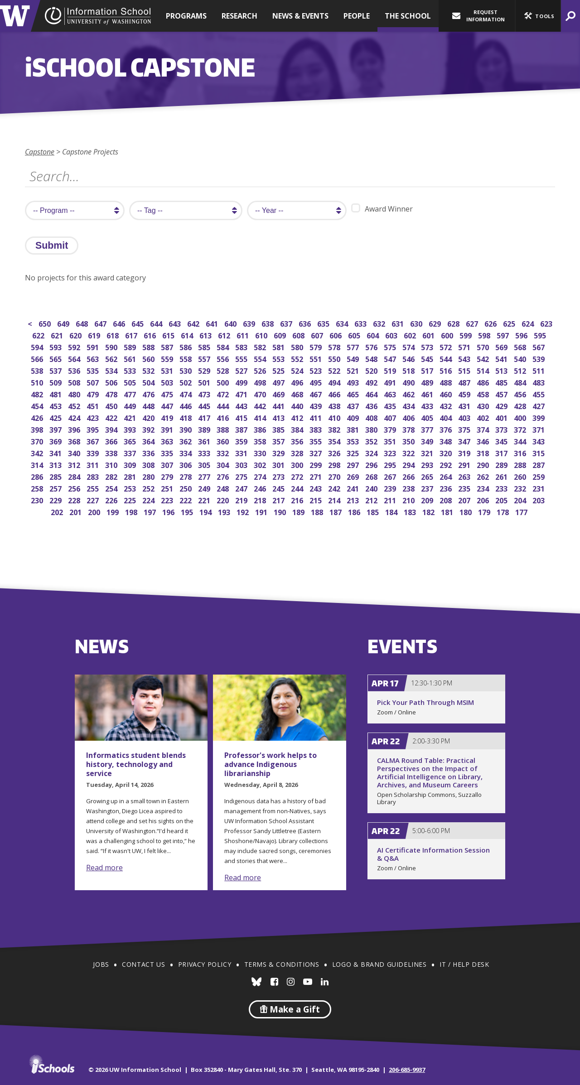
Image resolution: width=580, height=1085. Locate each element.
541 (502, 358)
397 (56, 429)
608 (299, 334)
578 (335, 346)
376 (446, 429)
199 (113, 511)
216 (297, 499)
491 (390, 382)
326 (335, 452)
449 (130, 405)
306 (186, 464)
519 (390, 370)
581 (279, 346)
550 (335, 358)
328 (297, 452)
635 (324, 323)
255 (93, 488)
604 (373, 334)
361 (205, 440)
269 (353, 476)
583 (242, 346)
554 (260, 358)
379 (390, 429)
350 (409, 440)
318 (483, 452)
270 (335, 476)
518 (409, 370)
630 (417, 323)
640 (231, 323)
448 (149, 405)
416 (223, 417)
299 (316, 464)
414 (260, 417)
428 (520, 405)
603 (392, 334)
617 (132, 334)
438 (335, 405)
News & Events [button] (300, 16)
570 (483, 346)
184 (392, 511)
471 (242, 393)
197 (150, 511)
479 (93, 393)
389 (205, 429)
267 (390, 476)
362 (186, 440)
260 (520, 476)
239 (390, 488)
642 (194, 323)
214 (335, 499)
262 (483, 476)
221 (205, 499)
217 (279, 499)
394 (112, 429)
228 (75, 499)
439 (316, 405)
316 (520, 452)
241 (353, 488)
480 (75, 393)
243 (316, 488)
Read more (104, 868)
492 (372, 382)
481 (56, 393)
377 (427, 429)
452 (75, 405)
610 (262, 334)
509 (56, 382)
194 (206, 511)
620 (76, 334)
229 (56, 499)
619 (94, 334)
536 (75, 370)
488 (446, 382)
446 (186, 405)
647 (101, 323)
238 (409, 488)
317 (502, 452)
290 (483, 464)
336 (149, 452)
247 (242, 488)
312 (75, 464)
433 (427, 405)
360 (223, 440)
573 (427, 346)
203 (539, 499)
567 (539, 346)
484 (520, 382)
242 (335, 488)
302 (260, 464)
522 (335, 370)
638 (268, 323)
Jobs (101, 964)
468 (297, 393)
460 (446, 393)
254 (112, 488)
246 (260, 488)
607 (317, 334)
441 (279, 405)
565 (56, 358)
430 (483, 405)
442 (260, 405)
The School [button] (408, 16)
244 (297, 488)
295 (390, 464)
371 (539, 429)
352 (372, 440)
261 (502, 476)
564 (75, 358)
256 (75, 488)
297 (353, 464)
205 (502, 499)
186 (355, 511)
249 (205, 488)
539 (539, 358)
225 (130, 499)
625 (510, 323)
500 (223, 382)
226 (112, 499)
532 (149, 370)
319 (465, 452)
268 (372, 476)
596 (522, 334)
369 (56, 440)
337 (130, 452)
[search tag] (185, 210)
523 (316, 370)
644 (157, 323)
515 (465, 370)
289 (502, 464)
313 (56, 464)
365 (130, 440)
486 (483, 382)
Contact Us (143, 964)
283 (93, 476)
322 (409, 452)
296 (372, 464)
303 (242, 464)
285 (56, 476)
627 (472, 323)
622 (39, 334)
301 (279, 464)
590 (112, 346)
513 (502, 370)
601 (429, 334)
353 (353, 440)
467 (316, 393)
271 (316, 476)
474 (186, 393)
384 (297, 429)
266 (409, 476)
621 (57, 334)
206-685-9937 (407, 1070)
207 (465, 499)
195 (187, 511)
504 (149, 382)
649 (64, 323)
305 (205, 464)
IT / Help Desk (464, 964)
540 (520, 358)
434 (409, 405)
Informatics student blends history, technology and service (136, 764)
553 (279, 358)
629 (435, 323)
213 (353, 499)
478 (112, 393)
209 (427, 499)
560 (149, 358)
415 (242, 417)
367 (93, 440)
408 (372, 417)
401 (502, 417)
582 (260, 346)
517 (427, 370)
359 (242, 440)
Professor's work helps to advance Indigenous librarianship (270, 764)
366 (112, 440)
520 (372, 370)
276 (223, 476)
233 (502, 488)
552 (297, 358)
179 (485, 511)
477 (130, 393)
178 (503, 511)
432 (446, 405)
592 (75, 346)
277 (205, 476)
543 (465, 358)
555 (242, 358)
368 (75, 440)
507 (93, 382)
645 (138, 323)
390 (186, 429)
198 (132, 511)
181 (447, 511)
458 (483, 393)
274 (260, 476)
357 (279, 440)
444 (223, 405)
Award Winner (382, 208)
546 (409, 358)
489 (427, 382)
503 (167, 382)
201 (76, 511)
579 (316, 346)
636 (305, 323)
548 (372, 358)
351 (390, 440)
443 (242, 405)
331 (242, 452)
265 (427, 476)
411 (316, 417)
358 (260, 440)
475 (167, 393)
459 (465, 393)
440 (297, 405)
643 (175, 323)
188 (317, 511)
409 (353, 417)
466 (335, 393)
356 (297, 440)
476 (149, 393)
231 (539, 488)
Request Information (478, 16)
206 (483, 499)
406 (409, 417)
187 (336, 511)
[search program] (75, 210)
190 (280, 511)
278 (186, 476)
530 (186, 370)
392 (149, 429)
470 (260, 393)
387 (242, 429)
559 (167, 358)
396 (75, 429)
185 (373, 511)
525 (279, 370)
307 (167, 464)
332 (223, 452)
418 (186, 417)
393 (130, 429)
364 (149, 440)
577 (353, 346)
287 (539, 464)
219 (242, 499)
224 (149, 499)
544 (446, 358)
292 (446, 464)
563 (93, 358)
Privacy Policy (204, 964)
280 (149, 476)
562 (112, 358)
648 (82, 323)
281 (130, 476)
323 (390, 452)
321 (427, 452)
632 (379, 323)
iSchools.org (51, 1064)
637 (287, 323)
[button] (538, 16)
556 (223, 358)
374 (483, 429)
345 (502, 440)
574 (409, 346)
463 (390, 393)
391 (167, 429)
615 (169, 334)
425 (56, 417)
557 (205, 358)
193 (225, 511)
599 (466, 334)
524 (297, 370)
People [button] (356, 16)
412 (297, 417)
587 (167, 346)
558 (186, 358)
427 (539, 405)
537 (56, 370)
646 (119, 323)
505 (130, 382)
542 (483, 358)
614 (187, 334)
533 (130, 370)
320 (446, 452)
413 (279, 417)
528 (223, 370)
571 (465, 346)
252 (149, 488)
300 (297, 464)
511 (539, 370)
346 (483, 440)
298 (335, 464)
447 (167, 405)
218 (260, 499)
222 (186, 499)
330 (260, 452)
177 (522, 511)
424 (75, 417)
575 (390, 346)
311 (93, 464)
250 (186, 488)
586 (186, 346)
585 (205, 346)
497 (279, 382)
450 (112, 405)
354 (335, 440)
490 (409, 382)
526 (260, 370)
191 (262, 511)
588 (149, 346)
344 (520, 440)
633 (361, 323)
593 (56, 346)
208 (446, 499)
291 (465, 464)
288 (520, 464)
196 (169, 511)
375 (465, 429)
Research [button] (239, 16)
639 (249, 323)
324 (372, 452)
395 (93, 429)
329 (279, 452)
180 (466, 511)
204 (520, 499)
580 (297, 346)
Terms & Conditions (281, 964)
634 (342, 323)
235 (465, 488)
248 (223, 488)
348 (446, 440)
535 (93, 370)
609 (280, 334)
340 (75, 452)
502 (186, 382)
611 (243, 334)
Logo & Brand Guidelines (379, 964)
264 (446, 476)
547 (390, 358)
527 (242, 370)
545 (427, 358)
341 (56, 452)
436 (372, 405)
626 (491, 323)
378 (409, 429)
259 (539, 476)
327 (316, 452)
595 (540, 334)
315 (539, 452)
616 (150, 334)
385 (279, 429)
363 (167, 440)
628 (454, 323)
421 (130, 417)
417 (205, 417)
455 (539, 393)
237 (427, 488)
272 (297, 476)
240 (372, 488)
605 (355, 334)
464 (372, 393)
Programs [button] (186, 16)
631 (398, 323)
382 (335, 429)
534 (112, 370)
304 (223, 464)
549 (353, 358)
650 (45, 323)
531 (167, 370)
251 (167, 488)
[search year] (297, 210)
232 (520, 488)
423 (93, 417)
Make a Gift (290, 1009)
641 (212, 323)
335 (167, 452)
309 (130, 464)
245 (279, 488)
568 (520, 346)
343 (539, 440)
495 (316, 382)
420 (149, 417)
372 (520, 429)
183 (410, 511)
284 (75, 476)
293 (427, 464)
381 (353, 429)
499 (242, 382)
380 (372, 429)
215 (316, 499)
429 (502, 405)
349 (427, 440)
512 (520, 370)
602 (410, 334)
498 (260, 382)
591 (93, 346)
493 (353, 382)
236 (446, 488)
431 (465, 405)
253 (130, 488)
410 (335, 417)
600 (447, 334)
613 (206, 334)
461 (427, 393)
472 (223, 393)
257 (56, 488)
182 (429, 511)
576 (372, 346)
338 (112, 452)
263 (465, 476)
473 (205, 393)
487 (465, 382)
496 (297, 382)
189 (299, 511)
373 (502, 429)
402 (483, 417)
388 (223, 429)
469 (279, 393)
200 (94, 511)
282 (112, 476)
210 (409, 499)
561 (130, 358)
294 (409, 464)
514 (483, 370)
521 (353, 370)
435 (390, 405)
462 (409, 393)
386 (260, 429)
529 (205, 370)
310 (112, 464)
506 (112, 382)
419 (167, 417)
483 (539, 382)
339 (93, 452)
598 (485, 334)
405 (427, 417)
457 (502, 393)
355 (316, 440)
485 (502, 382)
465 (353, 393)
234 (483, 488)
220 (223, 499)
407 (390, 417)
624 (528, 323)
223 (167, 499)
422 (112, 417)
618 (113, 334)
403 (465, 417)
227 (93, 499)
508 (75, 382)
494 (335, 382)
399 (539, 417)
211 (390, 499)
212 (372, 499)
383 (316, 429)
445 (205, 405)
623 (547, 323)
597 (503, 334)
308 (149, 464)
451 (93, 405)
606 (336, 334)
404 (446, 417)
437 (353, 405)
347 (465, 440)
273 (279, 476)
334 (186, 452)
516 (446, 370)
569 (502, 346)
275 (242, 476)
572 (446, 346)
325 (353, 452)
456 (520, 393)
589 (130, 346)
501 (205, 382)
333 (205, 452)
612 (225, 334)
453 (56, 405)
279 (167, 476)
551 (316, 358)
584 (223, 346)
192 (243, 511)
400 (520, 417)
